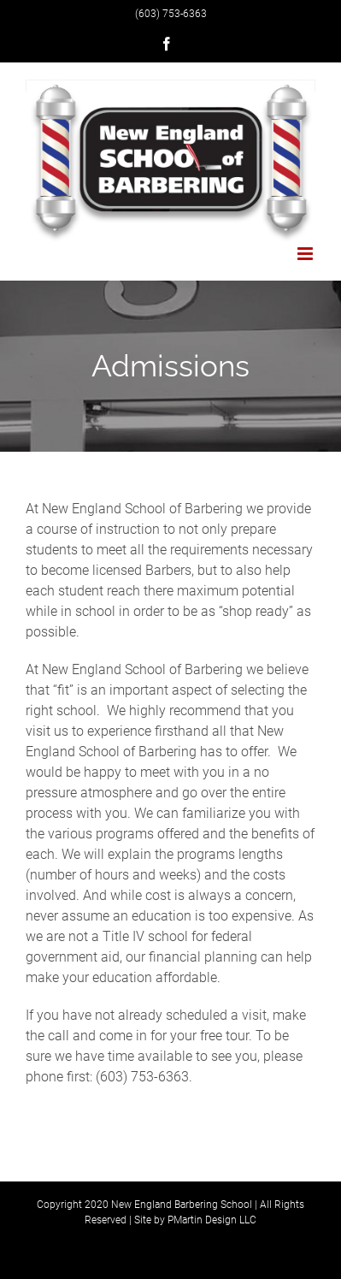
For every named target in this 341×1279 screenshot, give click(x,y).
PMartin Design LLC (212, 1220)
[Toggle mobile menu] (306, 254)
